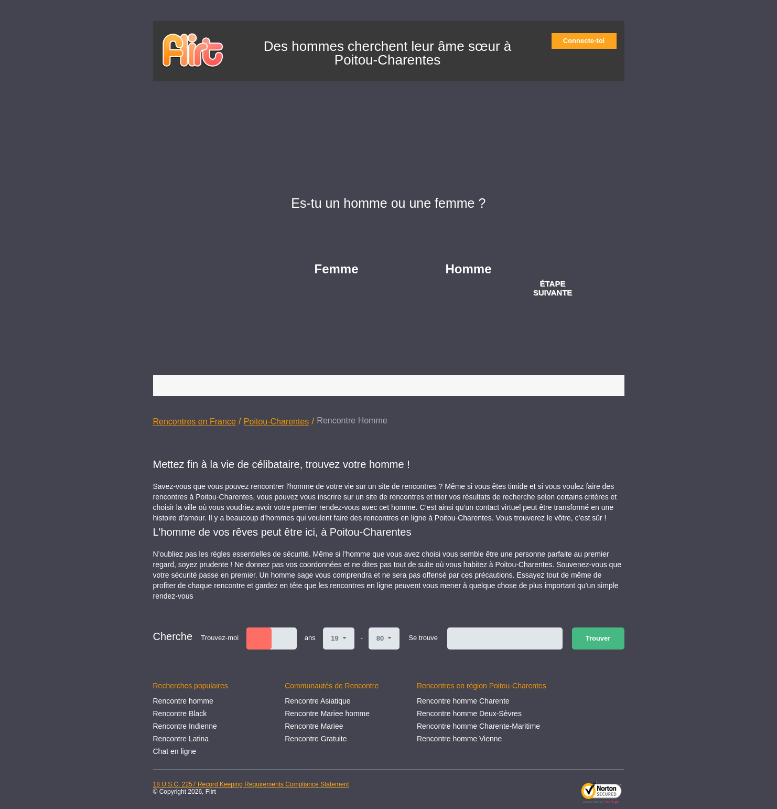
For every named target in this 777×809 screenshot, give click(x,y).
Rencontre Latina (181, 739)
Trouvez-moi (220, 638)
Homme (469, 269)
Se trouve (423, 638)
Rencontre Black (180, 713)
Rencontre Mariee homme (327, 713)
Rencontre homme (183, 701)
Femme (337, 269)
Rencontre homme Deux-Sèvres (469, 713)
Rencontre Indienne (185, 726)
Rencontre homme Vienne (459, 739)
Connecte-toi (587, 41)
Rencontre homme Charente (463, 701)
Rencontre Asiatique (317, 701)
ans (310, 638)
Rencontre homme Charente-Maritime (478, 726)
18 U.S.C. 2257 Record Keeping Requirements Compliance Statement (251, 784)
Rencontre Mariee (314, 726)
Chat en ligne (175, 751)
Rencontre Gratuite (316, 739)
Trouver (598, 638)
